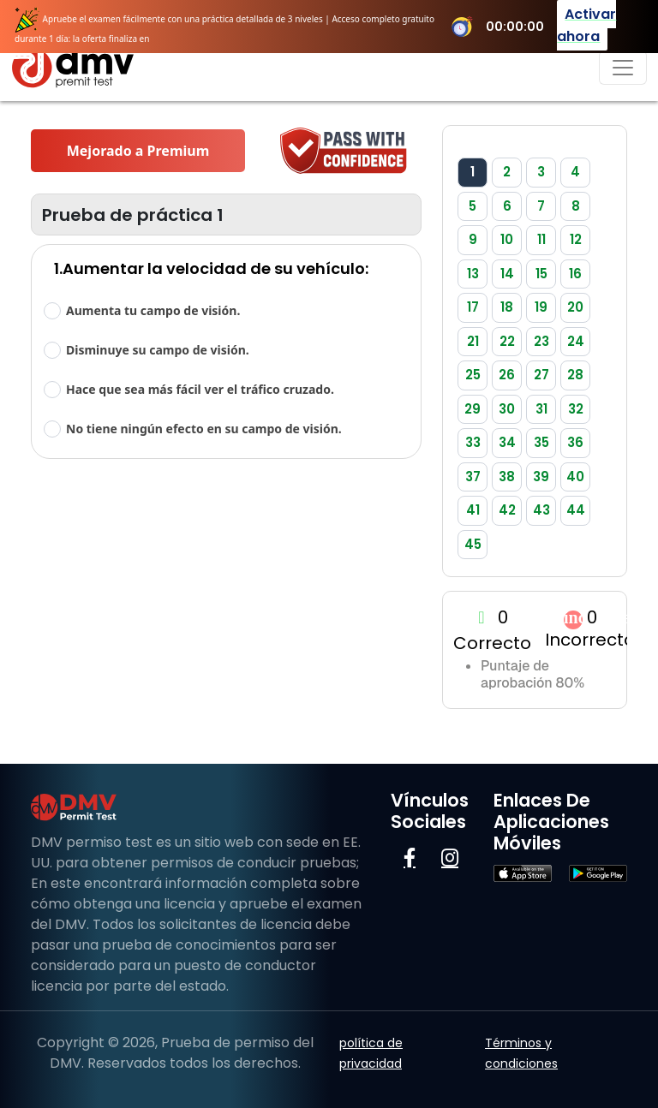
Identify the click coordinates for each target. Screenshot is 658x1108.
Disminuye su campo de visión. (157, 350)
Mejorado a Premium (138, 150)
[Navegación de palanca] (623, 68)
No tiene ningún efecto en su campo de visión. (204, 428)
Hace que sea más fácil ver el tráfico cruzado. (200, 389)
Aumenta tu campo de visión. (153, 310)
